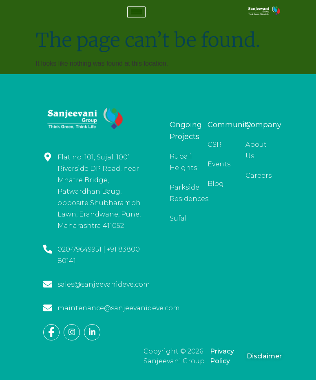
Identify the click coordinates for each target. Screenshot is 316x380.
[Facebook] (51, 332)
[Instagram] (72, 332)
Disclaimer (264, 356)
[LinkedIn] (92, 332)
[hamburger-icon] (136, 12)
